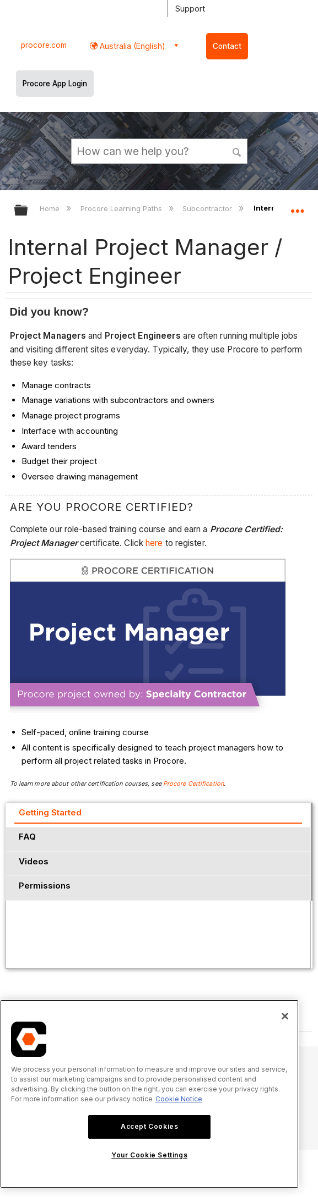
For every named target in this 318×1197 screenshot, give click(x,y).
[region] (149, 1094)
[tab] (158, 815)
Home (51, 208)
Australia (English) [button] (131, 46)
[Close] (285, 1016)
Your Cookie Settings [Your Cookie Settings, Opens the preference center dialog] (149, 1155)
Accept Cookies (149, 1126)
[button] (237, 150)
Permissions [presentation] (45, 885)
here (155, 543)
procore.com (44, 45)
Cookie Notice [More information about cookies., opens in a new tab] (178, 1099)
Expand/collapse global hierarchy (28, 211)
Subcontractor (208, 208)
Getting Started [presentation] (50, 812)
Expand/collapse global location (297, 206)
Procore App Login (55, 83)
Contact (227, 46)
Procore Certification (193, 783)
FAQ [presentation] (27, 836)
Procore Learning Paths (122, 208)
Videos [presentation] (33, 861)
